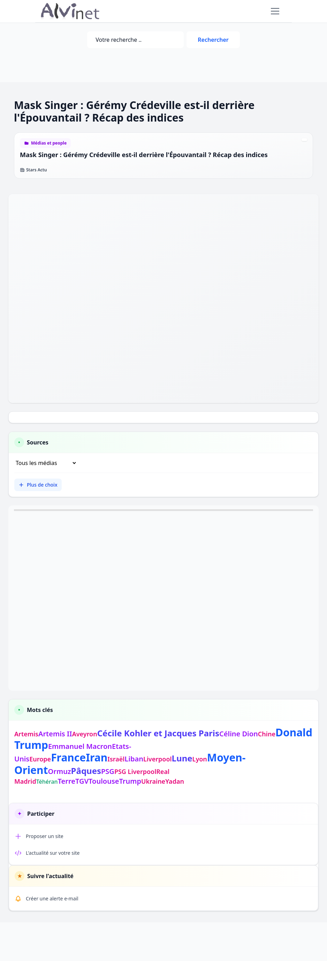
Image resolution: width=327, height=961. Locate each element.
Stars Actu (33, 170)
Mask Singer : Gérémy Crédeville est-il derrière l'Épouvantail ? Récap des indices (144, 154)
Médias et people (49, 143)
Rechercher (213, 40)
